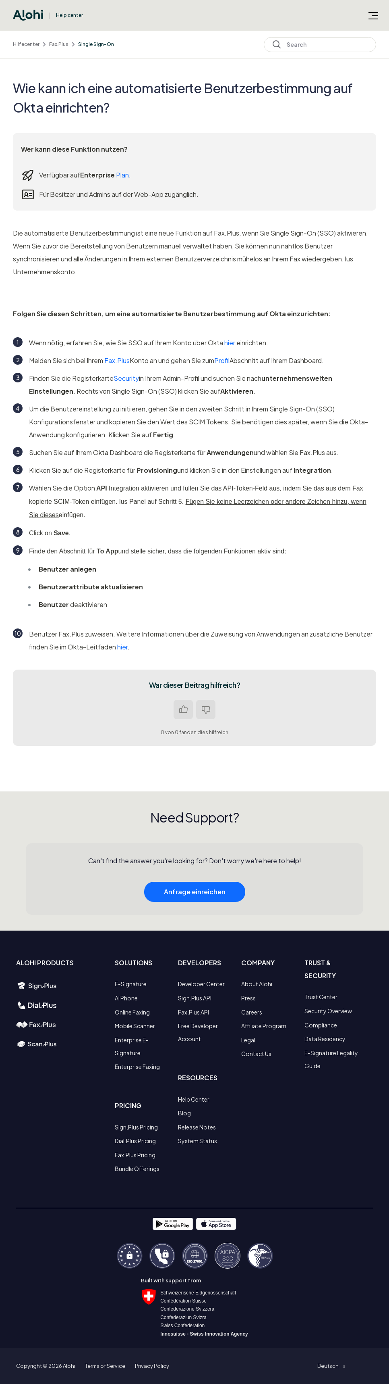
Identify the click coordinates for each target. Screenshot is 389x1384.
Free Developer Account (198, 1032)
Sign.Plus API (194, 998)
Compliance (320, 1025)
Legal (248, 1040)
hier (229, 342)
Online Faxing (132, 1012)
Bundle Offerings (137, 1168)
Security (126, 378)
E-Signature (131, 983)
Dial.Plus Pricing (135, 1140)
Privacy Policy (152, 1366)
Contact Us (256, 1053)
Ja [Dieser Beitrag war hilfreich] (183, 709)
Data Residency (325, 1038)
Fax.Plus (58, 44)
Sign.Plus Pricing (136, 1127)
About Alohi (256, 983)
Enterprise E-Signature (132, 1046)
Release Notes (197, 1127)
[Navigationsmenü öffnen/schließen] (373, 15)
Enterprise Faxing (137, 1066)
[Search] (320, 44)
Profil (222, 360)
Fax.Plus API (193, 1012)
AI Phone (126, 998)
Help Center (193, 1099)
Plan (122, 175)
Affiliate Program (263, 1025)
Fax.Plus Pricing (135, 1155)
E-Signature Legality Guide (331, 1059)
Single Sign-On (96, 44)
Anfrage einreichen (195, 908)
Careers (251, 1012)
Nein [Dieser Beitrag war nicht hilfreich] (205, 709)
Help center (69, 15)
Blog (184, 1113)
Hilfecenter (26, 44)
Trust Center (320, 996)
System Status (197, 1140)
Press (248, 998)
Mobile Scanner (135, 1025)
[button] (331, 1366)
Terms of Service (105, 1366)
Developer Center (201, 983)
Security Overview (328, 1011)
